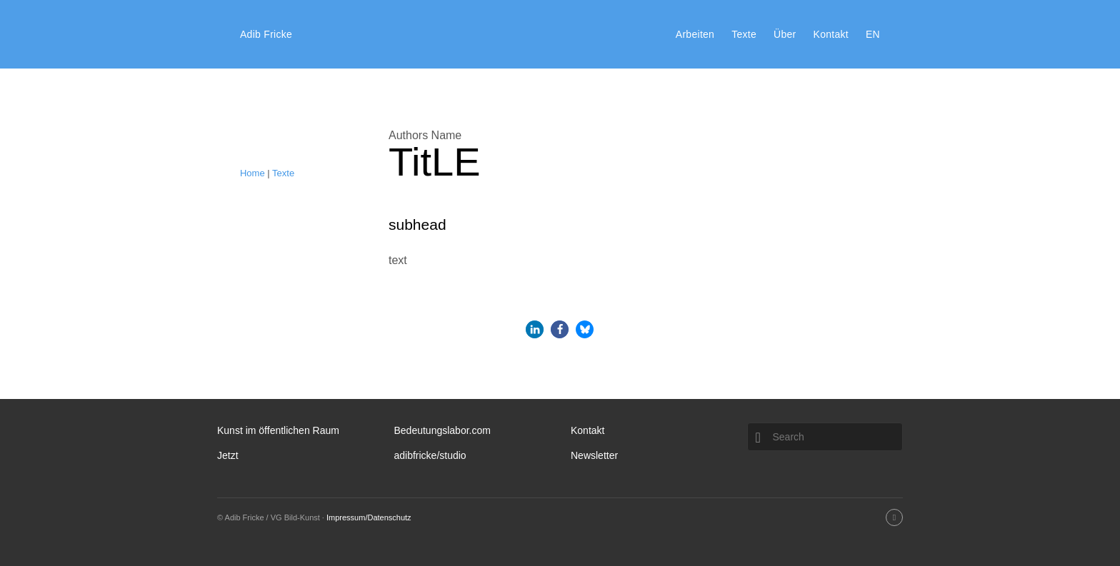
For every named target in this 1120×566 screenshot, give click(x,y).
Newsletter (594, 455)
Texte (743, 34)
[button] (535, 329)
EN (873, 34)
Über (785, 34)
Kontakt (831, 34)
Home (252, 173)
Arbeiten (695, 34)
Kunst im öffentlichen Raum (278, 430)
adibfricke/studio (430, 455)
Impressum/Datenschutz (368, 517)
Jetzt (228, 455)
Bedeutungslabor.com (442, 430)
